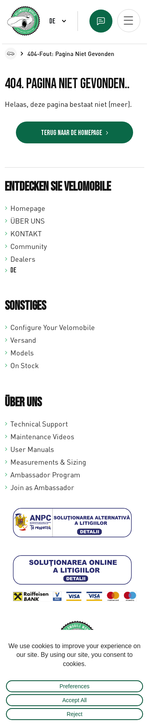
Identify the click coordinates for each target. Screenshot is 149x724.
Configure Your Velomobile (52, 327)
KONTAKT (26, 233)
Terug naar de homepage (71, 133)
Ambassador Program (45, 474)
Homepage (27, 208)
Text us (100, 21)
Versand (23, 340)
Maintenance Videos (42, 436)
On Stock (24, 365)
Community (28, 246)
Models (22, 352)
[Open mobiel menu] (128, 20)
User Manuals (32, 449)
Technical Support (39, 423)
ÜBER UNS (27, 220)
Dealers (22, 259)
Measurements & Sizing (48, 462)
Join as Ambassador (42, 487)
